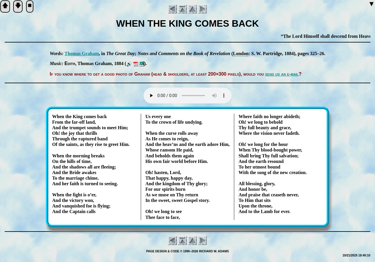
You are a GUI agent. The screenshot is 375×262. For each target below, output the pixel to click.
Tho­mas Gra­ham (81, 53)
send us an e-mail (282, 74)
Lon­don (240, 53)
